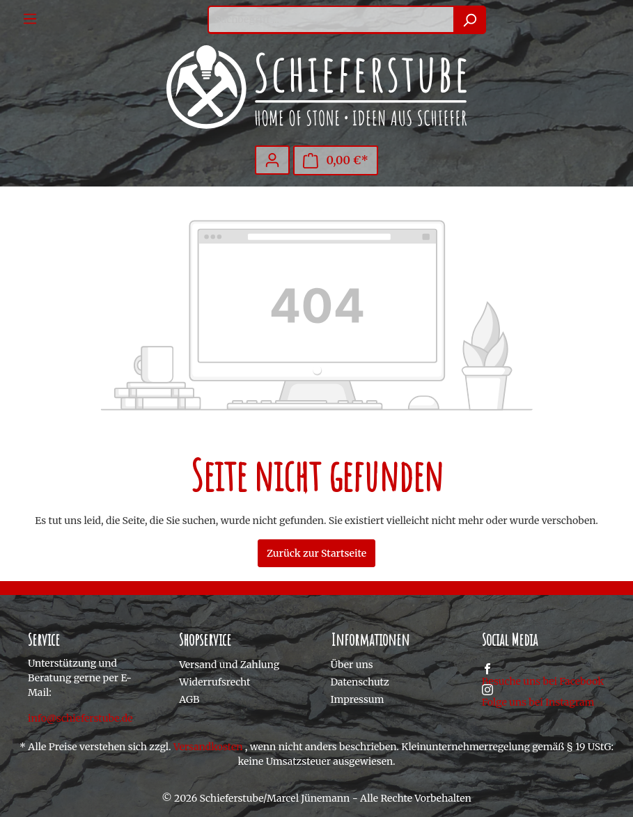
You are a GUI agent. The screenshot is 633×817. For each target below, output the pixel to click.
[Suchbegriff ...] (331, 20)
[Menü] (30, 19)
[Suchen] (469, 20)
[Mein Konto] (272, 160)
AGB (189, 699)
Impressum (357, 699)
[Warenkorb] (335, 160)
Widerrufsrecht (214, 682)
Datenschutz (360, 682)
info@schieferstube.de (80, 718)
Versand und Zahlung (229, 664)
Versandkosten (208, 746)
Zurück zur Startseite (316, 553)
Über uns (352, 664)
